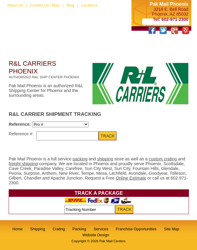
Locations (89, 5)
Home (18, 229)
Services (101, 229)
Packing (79, 229)
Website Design (95, 235)
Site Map (171, 229)
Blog (70, 5)
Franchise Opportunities (136, 229)
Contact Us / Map (45, 5)
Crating (59, 229)
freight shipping (23, 163)
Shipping (37, 229)
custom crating (163, 159)
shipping (105, 159)
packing (80, 159)
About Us (15, 5)
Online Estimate (131, 178)
